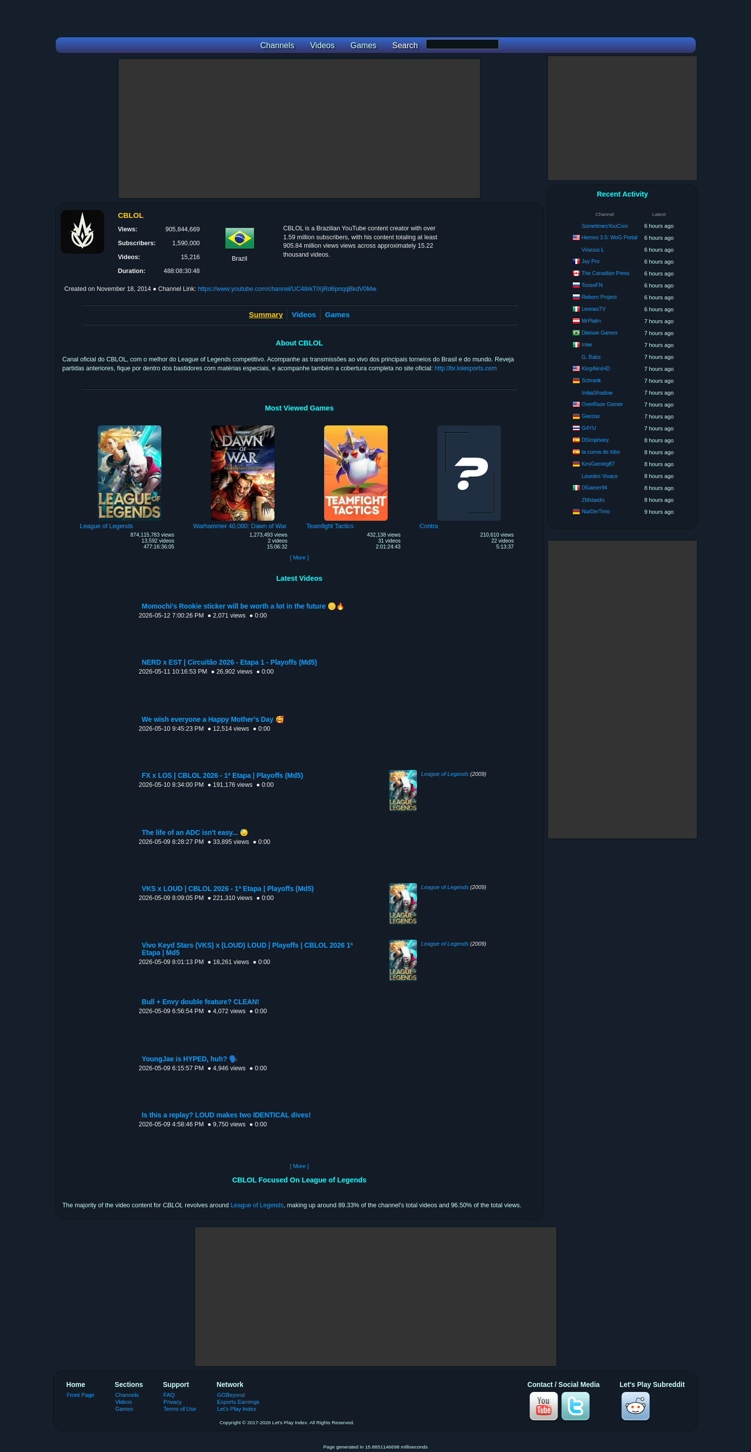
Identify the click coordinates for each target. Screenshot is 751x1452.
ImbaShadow (597, 393)
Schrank (591, 380)
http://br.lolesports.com (465, 368)
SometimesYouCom (605, 226)
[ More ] (299, 557)
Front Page (81, 1395)
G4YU (589, 428)
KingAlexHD (596, 368)
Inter (587, 344)
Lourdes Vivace (600, 476)
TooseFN (592, 285)
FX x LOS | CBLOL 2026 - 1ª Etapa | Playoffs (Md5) (222, 775)
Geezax (591, 416)
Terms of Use (179, 1409)
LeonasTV (594, 309)
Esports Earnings (238, 1402)
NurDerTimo (596, 511)
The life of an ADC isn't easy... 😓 (195, 832)
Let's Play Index (236, 1409)
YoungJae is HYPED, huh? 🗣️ (190, 1059)
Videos (304, 314)
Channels (126, 1395)
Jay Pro (591, 261)
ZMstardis (593, 500)
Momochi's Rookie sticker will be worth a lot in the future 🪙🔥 (243, 606)
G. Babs (591, 357)
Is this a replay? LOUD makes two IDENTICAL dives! (226, 1115)
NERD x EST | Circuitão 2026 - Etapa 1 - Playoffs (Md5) (229, 662)
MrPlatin (591, 321)
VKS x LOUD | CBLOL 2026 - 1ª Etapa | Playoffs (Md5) (228, 889)
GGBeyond (231, 1395)
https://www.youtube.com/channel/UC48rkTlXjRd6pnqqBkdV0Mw (287, 288)
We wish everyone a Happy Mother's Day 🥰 (213, 719)
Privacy (172, 1402)
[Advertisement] (299, 128)
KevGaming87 (598, 464)
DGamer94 (595, 487)
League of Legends (445, 774)
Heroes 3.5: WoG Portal (609, 237)
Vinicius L (593, 250)
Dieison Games (599, 333)
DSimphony (595, 440)
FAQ (168, 1395)
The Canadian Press (606, 273)
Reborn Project (599, 297)
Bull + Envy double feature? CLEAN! (201, 1002)
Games (337, 314)
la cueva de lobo (601, 452)
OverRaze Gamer (602, 404)
